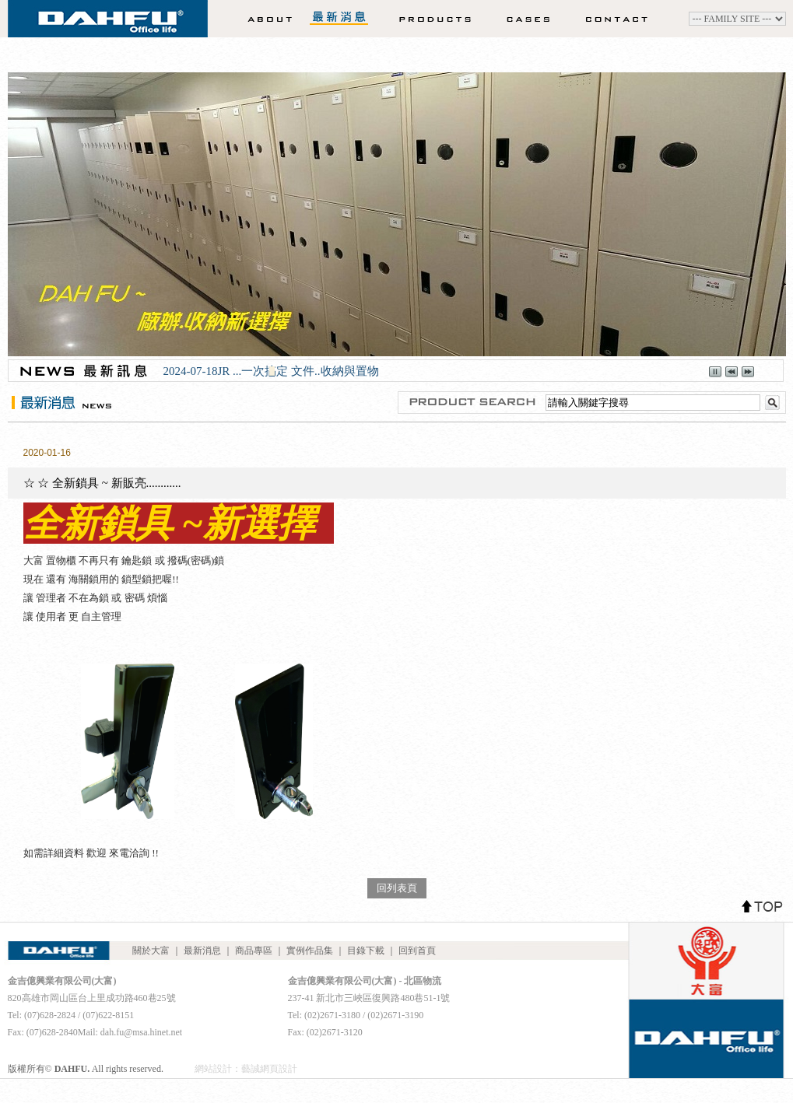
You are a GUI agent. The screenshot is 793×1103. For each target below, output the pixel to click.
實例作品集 (523, 18)
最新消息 (339, 18)
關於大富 (265, 18)
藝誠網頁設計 (269, 1068)
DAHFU (108, 23)
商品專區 (424, 18)
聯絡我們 (621, 18)
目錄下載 (365, 950)
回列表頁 (397, 888)
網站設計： (218, 1068)
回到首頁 (417, 950)
